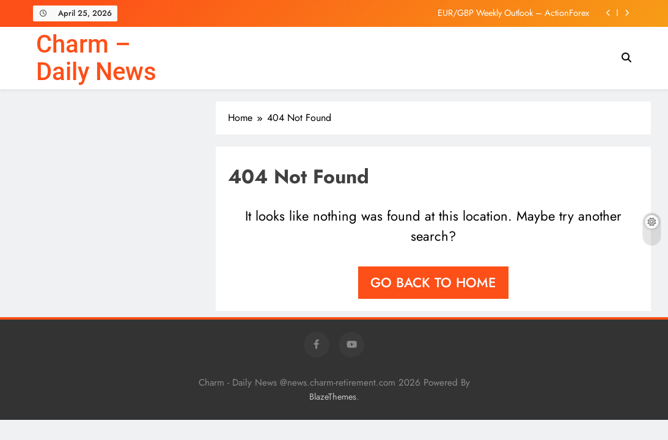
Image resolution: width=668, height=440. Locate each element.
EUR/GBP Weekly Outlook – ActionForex (513, 13)
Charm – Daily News (96, 58)
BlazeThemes (332, 397)
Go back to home (433, 282)
